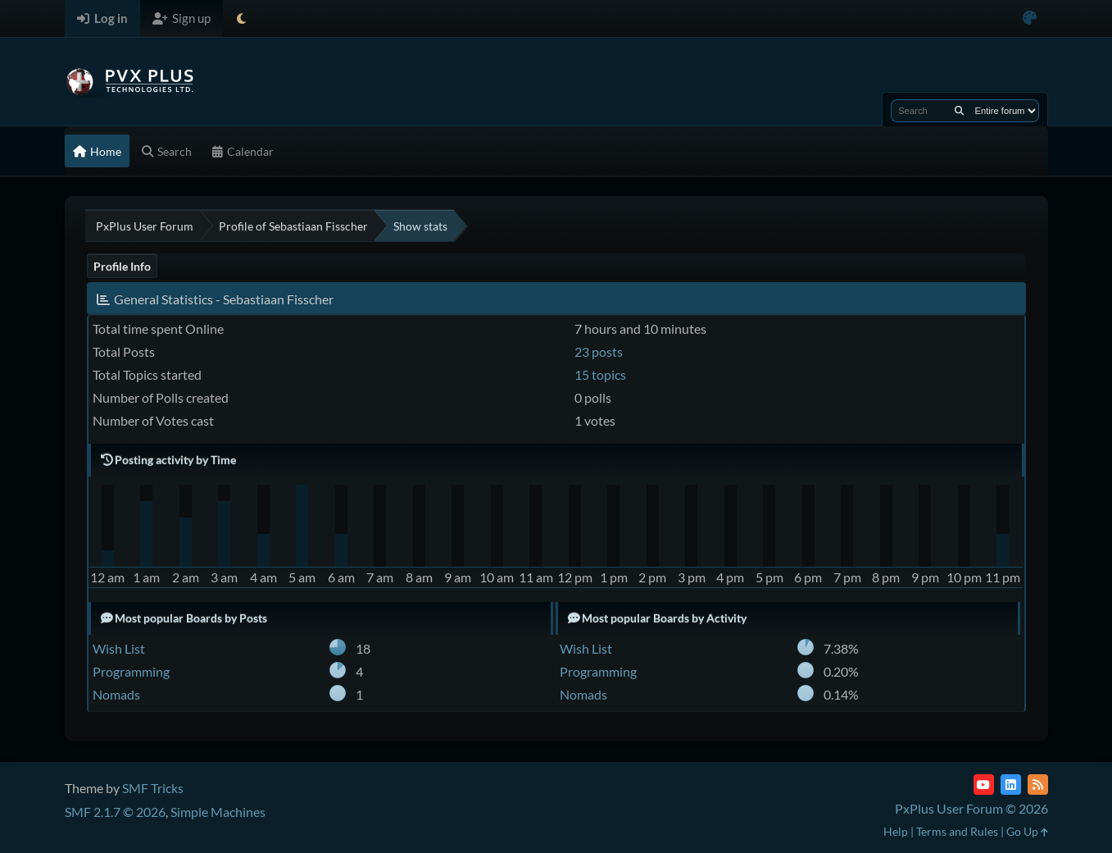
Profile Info (122, 266)
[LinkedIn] (1011, 784)
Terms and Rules (957, 831)
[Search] (959, 110)
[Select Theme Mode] (241, 18)
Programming (131, 671)
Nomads (116, 694)
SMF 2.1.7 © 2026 (115, 811)
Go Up (1027, 831)
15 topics (600, 374)
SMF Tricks (153, 788)
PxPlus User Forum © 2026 (971, 808)
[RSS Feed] (1038, 784)
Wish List (119, 648)
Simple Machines (218, 811)
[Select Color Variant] (1029, 18)
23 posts (598, 351)
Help (895, 831)
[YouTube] (984, 784)
